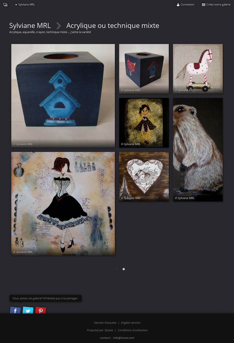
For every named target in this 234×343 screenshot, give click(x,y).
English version (130, 323)
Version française (105, 323)
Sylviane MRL (25, 4)
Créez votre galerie (216, 4)
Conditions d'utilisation (133, 330)
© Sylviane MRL (23, 144)
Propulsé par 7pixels (100, 330)
